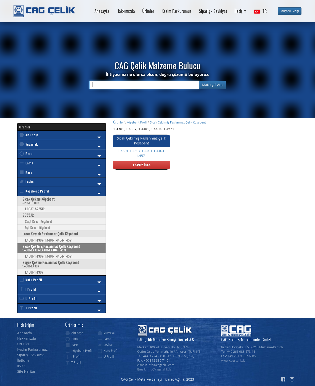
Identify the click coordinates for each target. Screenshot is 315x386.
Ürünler (148, 11)
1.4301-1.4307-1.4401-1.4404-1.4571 (49, 240)
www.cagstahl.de (233, 360)
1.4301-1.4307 (34, 272)
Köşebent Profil (136, 122)
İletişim (240, 11)
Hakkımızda (126, 11)
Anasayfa (101, 11)
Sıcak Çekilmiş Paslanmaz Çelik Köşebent (178, 122)
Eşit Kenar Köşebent (37, 227)
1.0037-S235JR (35, 208)
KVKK (21, 366)
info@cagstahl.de (159, 369)
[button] (260, 11)
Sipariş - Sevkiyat (213, 11)
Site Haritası (26, 371)
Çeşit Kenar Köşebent (38, 221)
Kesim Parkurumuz (176, 11)
